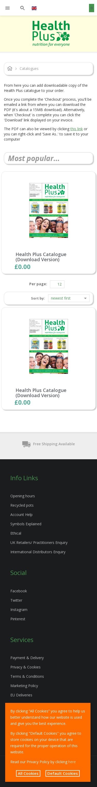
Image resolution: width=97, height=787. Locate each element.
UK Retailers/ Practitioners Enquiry (39, 542)
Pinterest (17, 618)
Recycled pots (22, 505)
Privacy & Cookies (25, 667)
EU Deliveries (21, 695)
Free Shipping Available (48, 444)
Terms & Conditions (27, 676)
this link (76, 128)
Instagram (18, 609)
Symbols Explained (25, 523)
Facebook (18, 590)
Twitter (16, 600)
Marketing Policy (24, 685)
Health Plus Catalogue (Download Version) (41, 257)
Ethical (15, 533)
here (72, 761)
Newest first (61, 298)
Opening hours (22, 495)
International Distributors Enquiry (37, 551)
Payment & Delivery (27, 657)
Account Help (21, 514)
